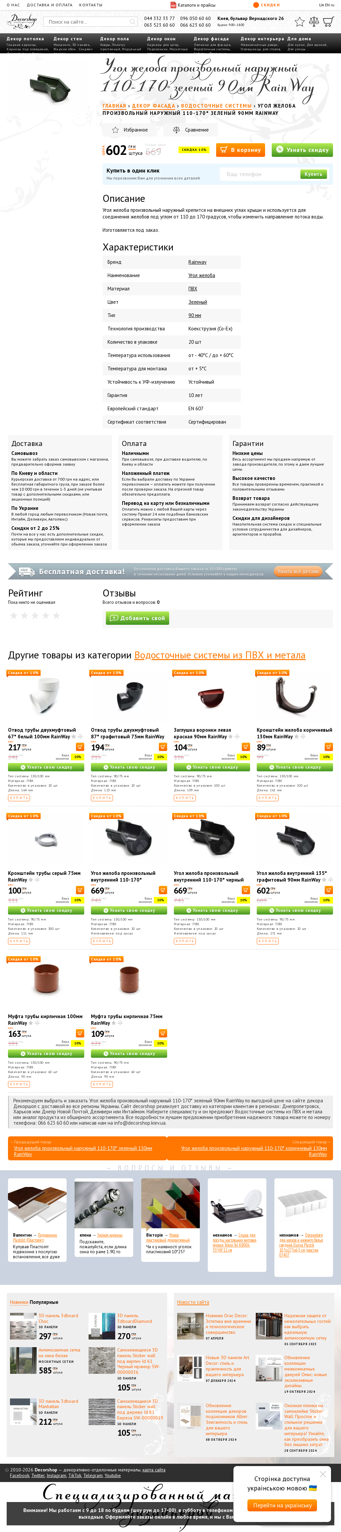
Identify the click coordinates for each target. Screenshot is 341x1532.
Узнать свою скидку (49, 767)
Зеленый (197, 302)
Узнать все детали (298, 571)
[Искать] (132, 21)
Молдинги (62, 45)
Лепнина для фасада (212, 45)
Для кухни (296, 45)
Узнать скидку (302, 149)
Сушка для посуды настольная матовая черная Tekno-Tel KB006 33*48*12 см (234, 1242)
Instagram (56, 1475)
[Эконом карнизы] (104, 1205)
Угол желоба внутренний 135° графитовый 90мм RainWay (292, 876)
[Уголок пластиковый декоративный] (170, 1205)
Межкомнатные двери (259, 45)
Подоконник (157, 49)
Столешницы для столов (260, 49)
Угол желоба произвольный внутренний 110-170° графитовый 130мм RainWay (124, 880)
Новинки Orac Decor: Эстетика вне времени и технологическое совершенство (228, 1324)
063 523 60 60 (159, 25)
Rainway (197, 262)
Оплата (134, 443)
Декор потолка (25, 39)
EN (327, 4)
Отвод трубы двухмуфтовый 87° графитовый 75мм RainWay (127, 733)
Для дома (299, 39)
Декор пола (114, 39)
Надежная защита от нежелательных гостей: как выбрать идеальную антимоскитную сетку (307, 1327)
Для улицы (296, 49)
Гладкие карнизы (21, 45)
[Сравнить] (314, 22)
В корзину (240, 149)
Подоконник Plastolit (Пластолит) (35, 1237)
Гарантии (248, 443)
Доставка (27, 443)
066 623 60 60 (195, 25)
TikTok (74, 1475)
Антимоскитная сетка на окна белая (59, 1352)
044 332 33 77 (159, 18)
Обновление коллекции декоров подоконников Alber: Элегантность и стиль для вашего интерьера (227, 1419)
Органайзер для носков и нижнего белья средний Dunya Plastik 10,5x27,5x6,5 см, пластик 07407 (301, 1245)
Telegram (93, 1475)
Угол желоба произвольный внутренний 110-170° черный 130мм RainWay (209, 880)
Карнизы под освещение (27, 49)
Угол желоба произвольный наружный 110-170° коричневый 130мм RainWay (254, 1151)
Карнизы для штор (162, 45)
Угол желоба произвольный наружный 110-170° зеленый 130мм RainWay (83, 1151)
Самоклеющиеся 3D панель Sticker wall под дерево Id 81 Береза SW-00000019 (140, 1409)
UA (321, 4)
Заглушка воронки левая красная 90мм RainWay (202, 733)
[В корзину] (80, 747)
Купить (314, 174)
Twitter (38, 1475)
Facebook (19, 1475)
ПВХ (192, 288)
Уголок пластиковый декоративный (168, 1237)
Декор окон (161, 39)
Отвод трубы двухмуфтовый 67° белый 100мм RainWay (42, 733)
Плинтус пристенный (112, 47)
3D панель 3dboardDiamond (134, 1318)
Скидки (266, 5)
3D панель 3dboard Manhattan (58, 1404)
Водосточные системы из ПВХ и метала (220, 654)
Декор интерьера (262, 39)
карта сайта (154, 1470)
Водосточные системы (212, 49)
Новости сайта (193, 1302)
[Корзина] (328, 22)
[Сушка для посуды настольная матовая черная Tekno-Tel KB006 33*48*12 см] (237, 1205)
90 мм (194, 315)
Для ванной (317, 45)
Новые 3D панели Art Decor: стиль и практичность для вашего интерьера (227, 1365)
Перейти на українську (282, 1505)
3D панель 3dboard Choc (58, 1318)
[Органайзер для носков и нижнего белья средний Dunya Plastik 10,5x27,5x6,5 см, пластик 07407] (303, 1205)
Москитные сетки (56, 1361)
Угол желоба (201, 275)
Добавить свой (137, 618)
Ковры (105, 45)
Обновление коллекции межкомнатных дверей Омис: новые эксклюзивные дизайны (305, 1371)
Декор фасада (211, 39)
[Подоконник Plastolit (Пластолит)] (37, 1205)
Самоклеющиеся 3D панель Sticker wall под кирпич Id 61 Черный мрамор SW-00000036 (138, 1361)
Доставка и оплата (50, 4)
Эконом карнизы (110, 1235)
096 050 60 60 (195, 18)
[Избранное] (299, 22)
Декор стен (68, 39)
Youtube (113, 1475)
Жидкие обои (65, 49)
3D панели (81, 45)
